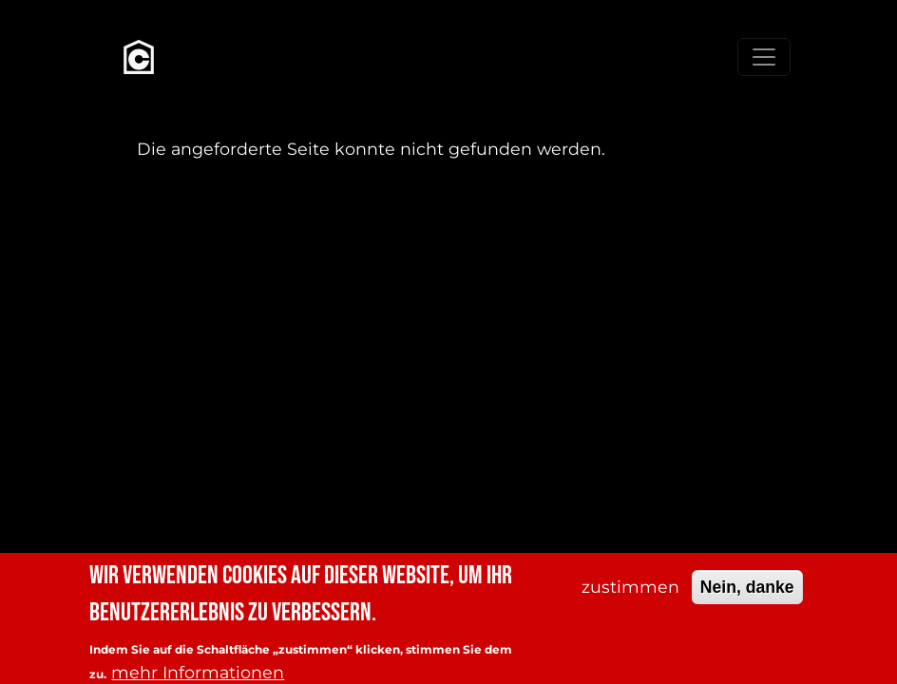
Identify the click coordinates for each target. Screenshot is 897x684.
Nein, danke (747, 593)
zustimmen (630, 593)
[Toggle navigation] (764, 57)
